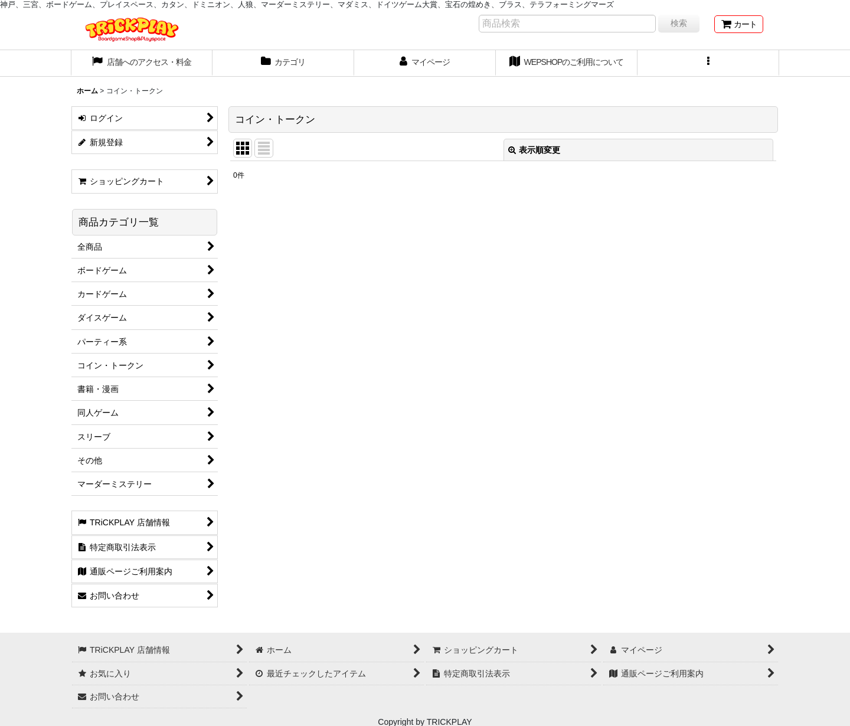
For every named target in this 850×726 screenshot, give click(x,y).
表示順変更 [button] (534, 150)
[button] (708, 63)
